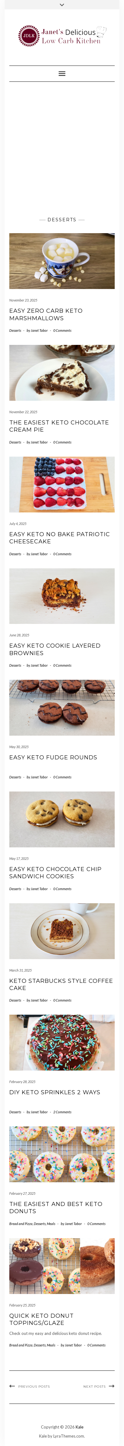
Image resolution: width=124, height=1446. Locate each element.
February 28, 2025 (22, 1082)
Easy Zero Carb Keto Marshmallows (46, 314)
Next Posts (94, 1387)
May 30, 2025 (19, 747)
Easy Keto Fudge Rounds (53, 757)
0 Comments (62, 330)
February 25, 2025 (22, 1305)
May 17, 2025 (19, 858)
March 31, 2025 (20, 970)
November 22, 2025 (23, 412)
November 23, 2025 (23, 300)
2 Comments (62, 1112)
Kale (79, 1426)
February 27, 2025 (22, 1193)
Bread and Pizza (21, 1224)
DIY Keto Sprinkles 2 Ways (54, 1092)
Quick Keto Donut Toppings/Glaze (41, 1319)
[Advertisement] (62, 147)
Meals (51, 1224)
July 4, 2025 (17, 524)
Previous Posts (34, 1387)
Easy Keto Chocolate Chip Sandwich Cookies (55, 873)
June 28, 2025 (19, 635)
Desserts (15, 330)
